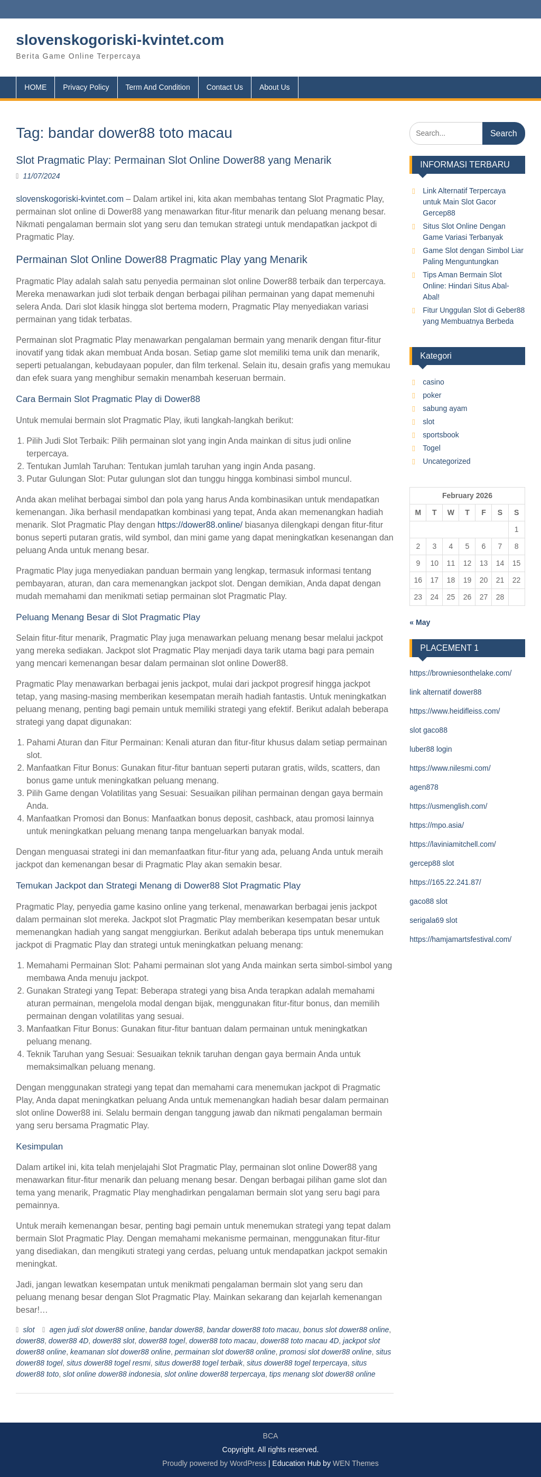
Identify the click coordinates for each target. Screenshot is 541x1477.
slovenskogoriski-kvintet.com (120, 40)
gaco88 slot (428, 901)
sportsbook (441, 435)
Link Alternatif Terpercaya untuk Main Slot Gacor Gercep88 (464, 201)
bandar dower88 (176, 1329)
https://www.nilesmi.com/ (449, 768)
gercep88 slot (431, 863)
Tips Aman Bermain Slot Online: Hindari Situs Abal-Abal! (466, 285)
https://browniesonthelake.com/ (460, 673)
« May (419, 622)
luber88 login (430, 749)
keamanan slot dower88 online (120, 1352)
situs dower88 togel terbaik (199, 1363)
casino (433, 382)
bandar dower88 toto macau (253, 1329)
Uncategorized (446, 461)
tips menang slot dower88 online (322, 1374)
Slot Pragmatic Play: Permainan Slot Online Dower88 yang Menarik (173, 160)
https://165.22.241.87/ (445, 882)
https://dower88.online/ (199, 524)
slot (28, 1329)
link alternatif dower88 (445, 692)
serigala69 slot (433, 920)
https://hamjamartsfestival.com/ (460, 939)
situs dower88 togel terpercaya (297, 1363)
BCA (270, 1436)
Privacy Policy (86, 87)
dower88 (30, 1340)
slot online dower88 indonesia (111, 1374)
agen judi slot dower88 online (97, 1329)
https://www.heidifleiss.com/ (454, 711)
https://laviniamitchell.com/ (452, 844)
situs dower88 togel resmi (109, 1363)
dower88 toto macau (222, 1340)
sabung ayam (445, 408)
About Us (274, 87)
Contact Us (225, 87)
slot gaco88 (428, 730)
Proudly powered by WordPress (214, 1463)
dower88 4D (69, 1340)
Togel (431, 448)
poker (432, 395)
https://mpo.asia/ (436, 825)
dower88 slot (113, 1340)
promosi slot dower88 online (325, 1352)
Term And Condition (158, 87)
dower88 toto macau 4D (299, 1340)
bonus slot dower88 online (346, 1329)
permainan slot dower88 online (225, 1352)
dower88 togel (161, 1340)
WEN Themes (356, 1463)
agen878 (424, 787)
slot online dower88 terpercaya (214, 1374)
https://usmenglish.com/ (448, 806)
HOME (35, 87)
